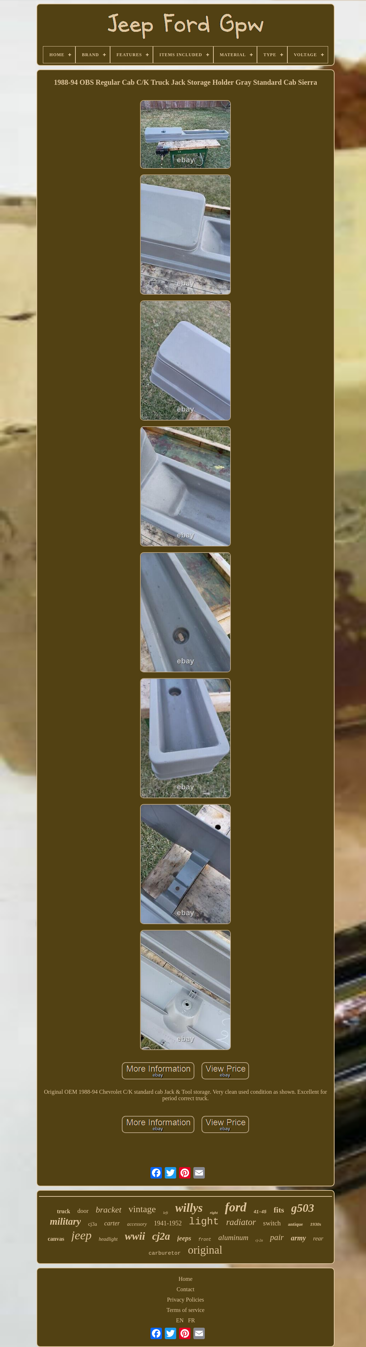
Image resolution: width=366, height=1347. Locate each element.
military (65, 1221)
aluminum (233, 1237)
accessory (137, 1224)
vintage (142, 1209)
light (204, 1221)
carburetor (165, 1253)
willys (189, 1207)
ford (235, 1207)
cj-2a (259, 1240)
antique (295, 1224)
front (204, 1239)
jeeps (184, 1238)
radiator (241, 1222)
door (82, 1211)
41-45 (260, 1212)
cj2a (161, 1236)
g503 (302, 1207)
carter (112, 1223)
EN (180, 1320)
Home (185, 1279)
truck (63, 1211)
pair (276, 1237)
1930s (315, 1224)
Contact (185, 1289)
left (165, 1212)
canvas (56, 1239)
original (205, 1250)
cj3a (92, 1224)
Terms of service (185, 1310)
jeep (81, 1235)
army (298, 1238)
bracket (109, 1209)
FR (191, 1320)
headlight (108, 1239)
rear (318, 1238)
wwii (135, 1236)
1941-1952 (168, 1223)
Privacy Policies (185, 1300)
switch (272, 1223)
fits (279, 1209)
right (214, 1212)
